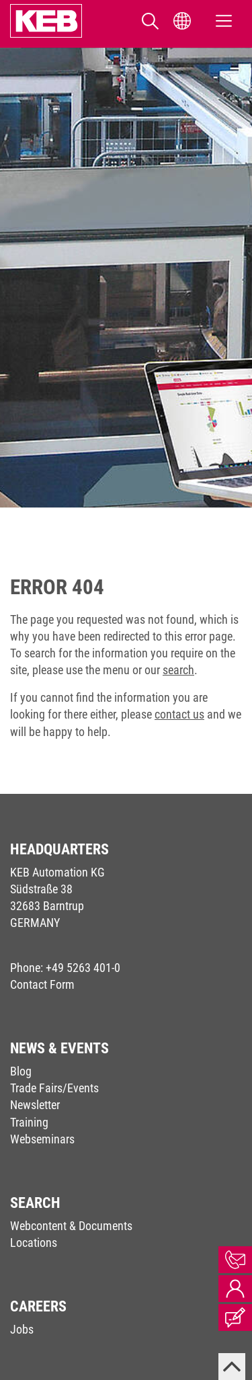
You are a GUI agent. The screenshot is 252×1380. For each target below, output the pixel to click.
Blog (21, 1071)
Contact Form (42, 984)
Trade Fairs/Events (54, 1088)
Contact (235, 1259)
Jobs (22, 1329)
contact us (179, 714)
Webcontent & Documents (71, 1226)
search (178, 670)
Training (29, 1122)
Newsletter (35, 1105)
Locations (33, 1242)
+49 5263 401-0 (83, 968)
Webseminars (42, 1139)
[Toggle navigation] (224, 21)
